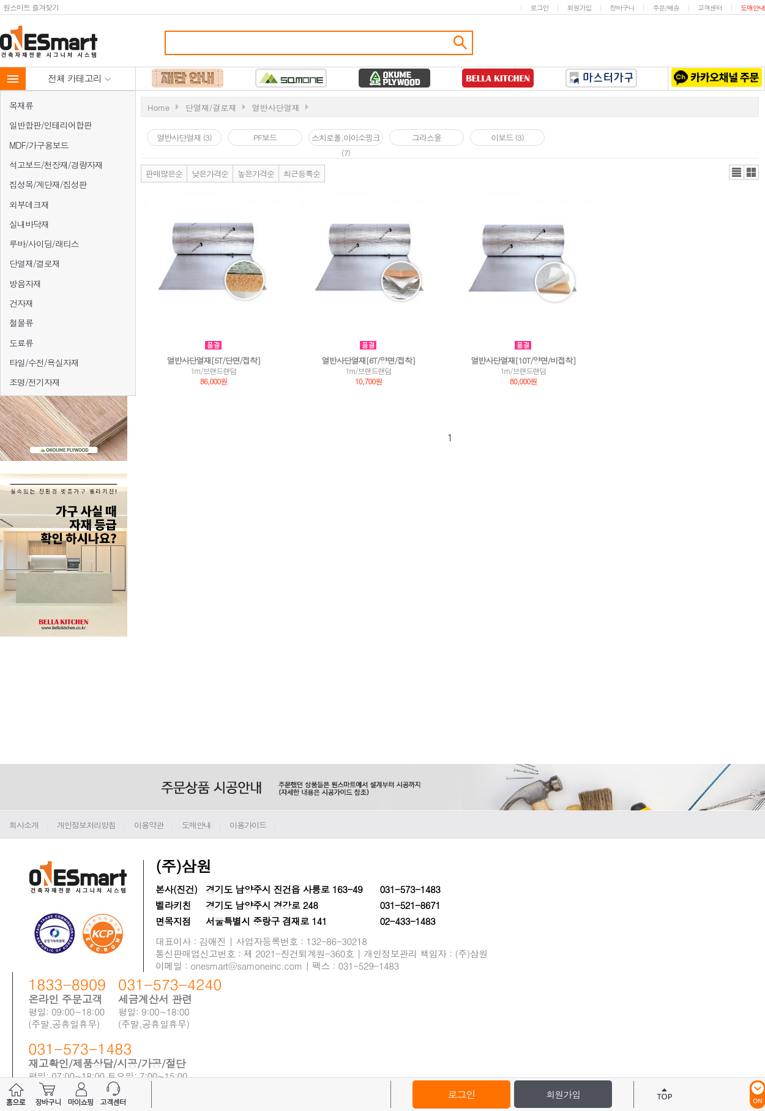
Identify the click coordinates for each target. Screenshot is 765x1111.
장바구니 (622, 7)
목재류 (21, 105)
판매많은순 (164, 173)
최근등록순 (301, 173)
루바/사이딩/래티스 (44, 244)
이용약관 (148, 825)
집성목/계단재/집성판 (48, 184)
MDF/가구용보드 (39, 145)
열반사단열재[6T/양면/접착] (369, 360)
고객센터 (710, 7)
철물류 (21, 322)
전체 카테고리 (79, 78)
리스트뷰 (736, 172)
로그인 (539, 7)
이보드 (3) (507, 137)
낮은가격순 (210, 173)
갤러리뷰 (751, 172)
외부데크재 (29, 204)
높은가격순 (255, 173)
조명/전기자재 (34, 382)
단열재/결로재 (34, 263)
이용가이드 (248, 825)
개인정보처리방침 (86, 825)
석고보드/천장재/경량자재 (56, 165)
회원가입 (579, 7)
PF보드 (265, 137)
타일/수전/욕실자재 (44, 362)
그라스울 (426, 137)
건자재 (21, 303)
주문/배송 (665, 7)
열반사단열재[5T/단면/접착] (214, 360)
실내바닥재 (29, 224)
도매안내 (753, 7)
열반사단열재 (275, 107)
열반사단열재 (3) (184, 137)
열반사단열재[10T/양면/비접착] (523, 360)
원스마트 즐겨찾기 (31, 7)
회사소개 (24, 825)
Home (158, 107)
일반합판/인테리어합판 (50, 125)
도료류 (21, 343)
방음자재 (25, 283)
